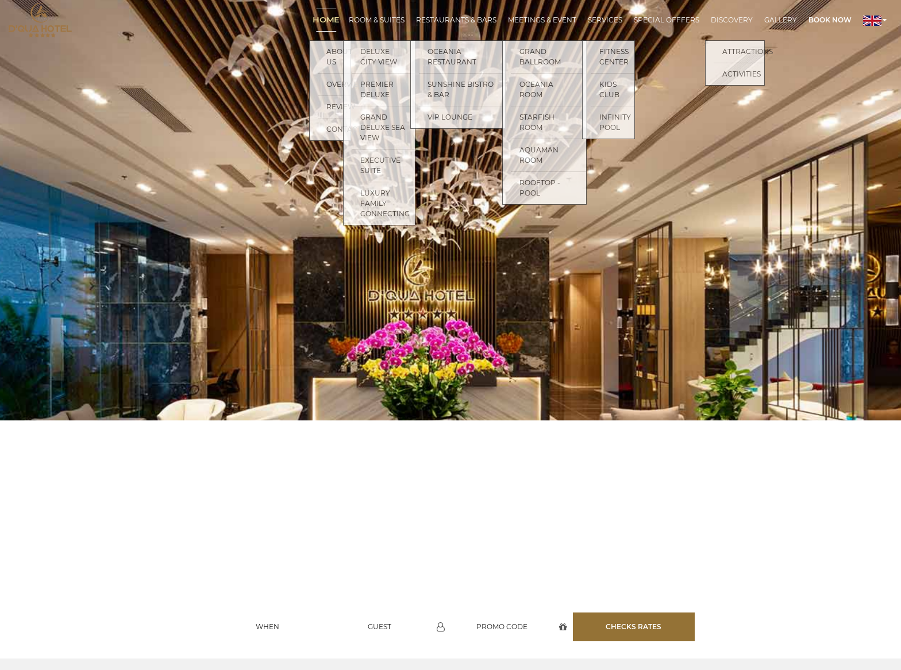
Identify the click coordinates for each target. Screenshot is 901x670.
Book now (830, 20)
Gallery (780, 20)
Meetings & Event (542, 20)
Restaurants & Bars (456, 20)
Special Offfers (666, 20)
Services (605, 20)
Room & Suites (377, 20)
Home (326, 20)
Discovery (732, 20)
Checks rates (633, 619)
